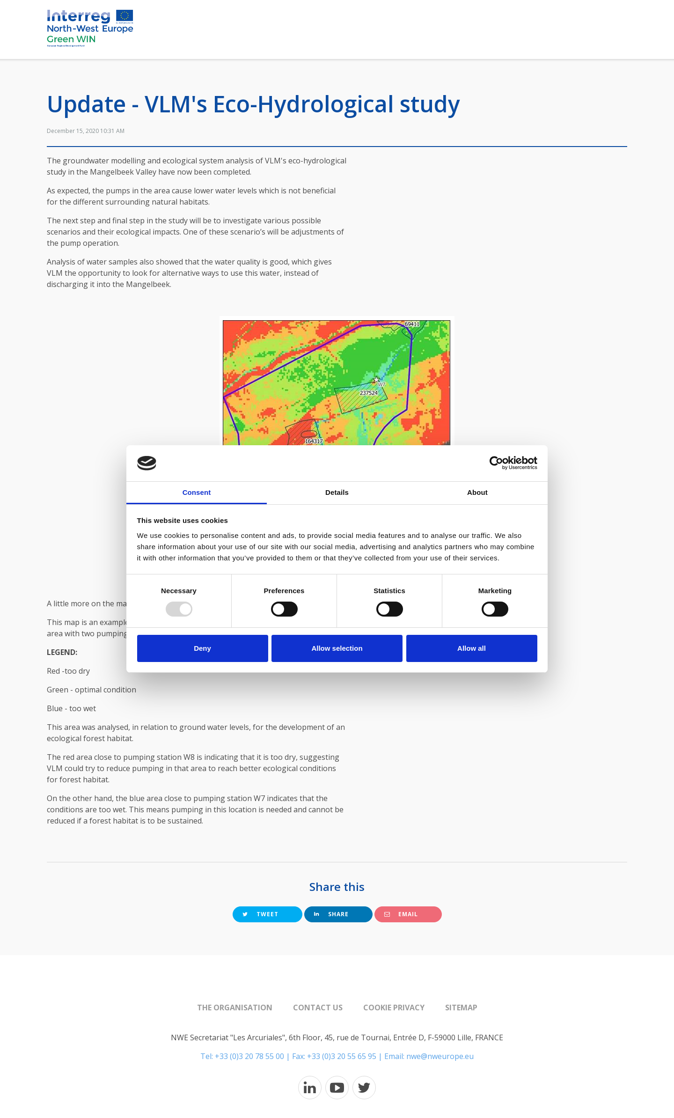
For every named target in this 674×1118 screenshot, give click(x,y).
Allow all (471, 648)
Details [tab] (337, 492)
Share (331, 914)
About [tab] (477, 492)
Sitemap (461, 1007)
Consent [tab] (197, 492)
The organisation (234, 1007)
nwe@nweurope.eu (440, 1056)
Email (401, 914)
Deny (202, 648)
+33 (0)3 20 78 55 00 (249, 1056)
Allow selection (336, 648)
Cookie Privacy (394, 1007)
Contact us (318, 1007)
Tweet (260, 914)
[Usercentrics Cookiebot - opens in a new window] (496, 463)
